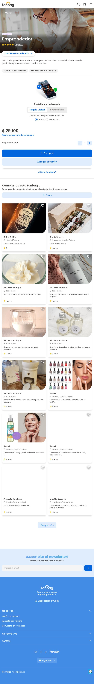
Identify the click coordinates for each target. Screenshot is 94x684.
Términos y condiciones (13, 672)
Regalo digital (37, 109)
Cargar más (47, 525)
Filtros (47, 195)
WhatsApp (52, 119)
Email (39, 119)
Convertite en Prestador (13, 625)
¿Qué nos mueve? (11, 616)
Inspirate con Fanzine (12, 621)
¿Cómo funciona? (47, 172)
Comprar (47, 153)
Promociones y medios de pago (18, 135)
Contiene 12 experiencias (18, 53)
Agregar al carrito (47, 161)
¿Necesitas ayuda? (47, 601)
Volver (7, 13)
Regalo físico (57, 109)
